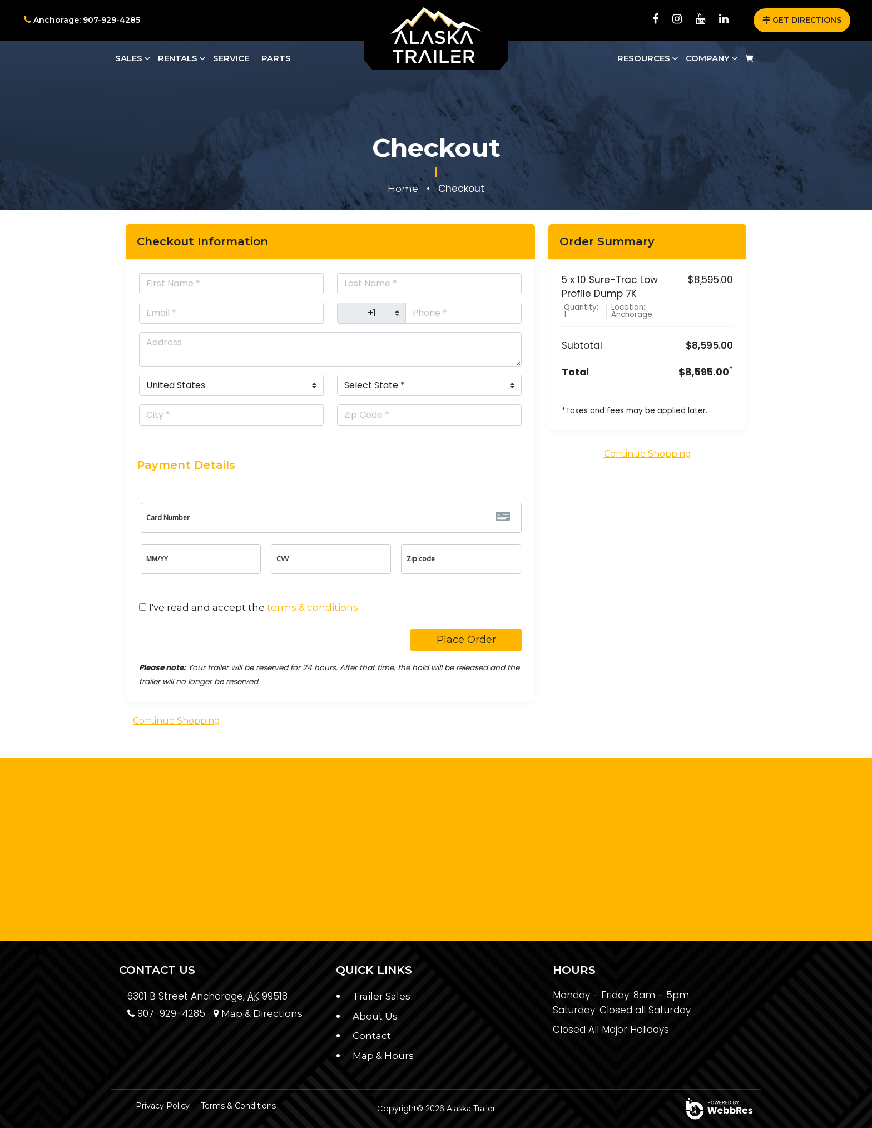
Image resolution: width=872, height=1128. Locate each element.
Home (403, 188)
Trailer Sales (381, 996)
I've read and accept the (253, 607)
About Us (375, 1016)
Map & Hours (383, 1055)
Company (708, 58)
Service (231, 58)
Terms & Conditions (238, 1106)
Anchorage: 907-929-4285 (82, 20)
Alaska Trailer (471, 1109)
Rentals (177, 58)
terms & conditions (312, 607)
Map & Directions (258, 1013)
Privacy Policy (163, 1106)
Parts (276, 58)
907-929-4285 (166, 1013)
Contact (372, 1035)
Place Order (466, 640)
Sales (128, 58)
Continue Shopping (176, 720)
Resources (643, 58)
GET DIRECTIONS (801, 20)
